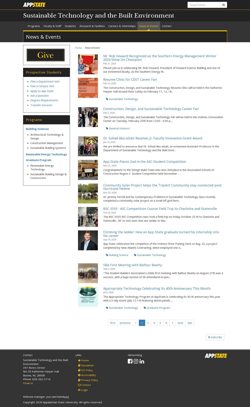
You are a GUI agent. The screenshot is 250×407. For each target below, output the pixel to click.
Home (78, 47)
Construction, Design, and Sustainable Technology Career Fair (151, 109)
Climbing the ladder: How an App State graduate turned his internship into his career (161, 234)
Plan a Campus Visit (42, 86)
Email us (28, 383)
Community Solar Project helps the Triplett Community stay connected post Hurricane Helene (162, 187)
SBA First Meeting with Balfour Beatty (132, 265)
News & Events (148, 26)
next (180, 323)
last (190, 323)
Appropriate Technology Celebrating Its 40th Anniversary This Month (156, 288)
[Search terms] (204, 5)
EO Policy (85, 370)
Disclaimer (86, 365)
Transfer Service (40, 105)
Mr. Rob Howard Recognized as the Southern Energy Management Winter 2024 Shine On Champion (159, 58)
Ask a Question (39, 95)
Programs (34, 26)
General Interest (118, 128)
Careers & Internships (122, 26)
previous (125, 323)
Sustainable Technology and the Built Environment (98, 15)
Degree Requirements (44, 100)
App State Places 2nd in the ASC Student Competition (144, 161)
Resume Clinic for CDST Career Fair (130, 79)
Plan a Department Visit (45, 81)
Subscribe (215, 337)
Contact (166, 26)
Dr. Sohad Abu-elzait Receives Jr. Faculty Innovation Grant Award (152, 138)
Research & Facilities (92, 26)
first (112, 323)
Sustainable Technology (122, 99)
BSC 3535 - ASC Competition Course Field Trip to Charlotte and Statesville (160, 208)
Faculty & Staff (52, 26)
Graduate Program (157, 307)
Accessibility (87, 375)
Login (83, 390)
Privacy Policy (88, 380)
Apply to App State (42, 91)
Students (70, 26)
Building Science (117, 255)
